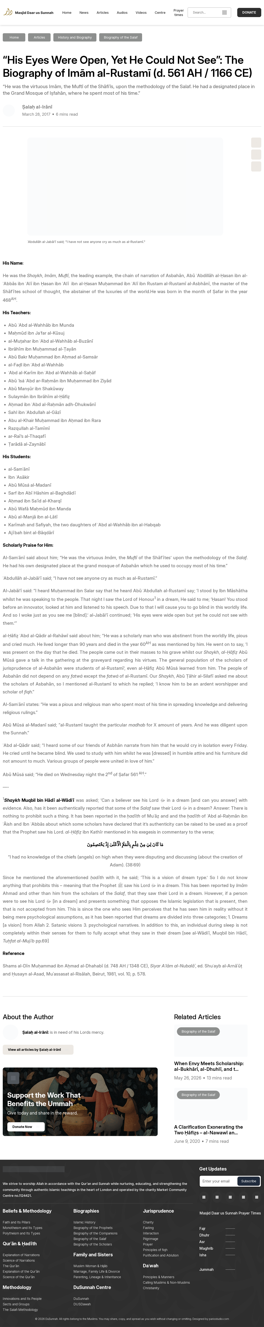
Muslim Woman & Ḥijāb (90, 1266)
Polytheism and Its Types (21, 1233)
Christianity (151, 1288)
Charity (148, 1222)
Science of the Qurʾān (19, 1277)
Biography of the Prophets (93, 1228)
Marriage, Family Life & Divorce (97, 1271)
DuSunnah (81, 1299)
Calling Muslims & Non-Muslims (166, 1282)
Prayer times (179, 12)
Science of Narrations (19, 1260)
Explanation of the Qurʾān (21, 1271)
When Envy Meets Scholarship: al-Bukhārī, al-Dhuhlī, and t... (209, 1066)
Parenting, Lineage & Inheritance (97, 1277)
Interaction (151, 1233)
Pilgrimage (150, 1239)
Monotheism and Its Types (22, 1228)
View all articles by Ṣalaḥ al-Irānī (38, 1050)
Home (67, 13)
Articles (103, 13)
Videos (141, 13)
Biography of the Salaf (90, 1239)
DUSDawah (82, 1304)
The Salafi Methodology (20, 1310)
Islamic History (85, 1222)
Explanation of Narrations (21, 1255)
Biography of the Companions (96, 1233)
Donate (249, 12)
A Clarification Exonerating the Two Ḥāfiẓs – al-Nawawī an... (208, 1129)
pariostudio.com (219, 1319)
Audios (122, 13)
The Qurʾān (11, 1266)
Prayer (148, 1244)
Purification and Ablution (161, 1255)
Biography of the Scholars (93, 1244)
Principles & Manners (158, 1277)
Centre (160, 13)
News (84, 13)
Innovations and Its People (22, 1299)
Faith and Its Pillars (16, 1222)
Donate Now (26, 1127)
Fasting (148, 1228)
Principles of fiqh (155, 1250)
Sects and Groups (16, 1304)
